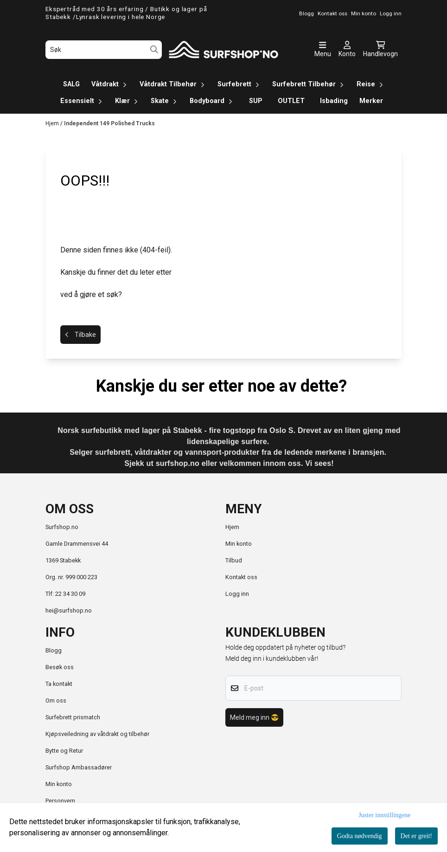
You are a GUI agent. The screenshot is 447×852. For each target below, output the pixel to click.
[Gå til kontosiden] (347, 49)
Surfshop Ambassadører (78, 767)
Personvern (60, 800)
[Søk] (103, 49)
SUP (255, 101)
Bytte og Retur (64, 750)
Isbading (334, 101)
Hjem (52, 123)
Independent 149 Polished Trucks (109, 123)
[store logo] (223, 50)
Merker (371, 101)
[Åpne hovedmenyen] (323, 49)
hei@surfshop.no (68, 610)
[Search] (154, 49)
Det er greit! (416, 836)
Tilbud (233, 560)
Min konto (238, 543)
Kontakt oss (241, 577)
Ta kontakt (58, 683)
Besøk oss (59, 667)
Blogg (53, 650)
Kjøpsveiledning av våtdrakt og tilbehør (97, 733)
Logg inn (237, 593)
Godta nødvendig (359, 836)
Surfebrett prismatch (72, 717)
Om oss (55, 700)
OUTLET (291, 101)
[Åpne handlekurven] (380, 49)
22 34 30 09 (70, 593)
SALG (71, 84)
